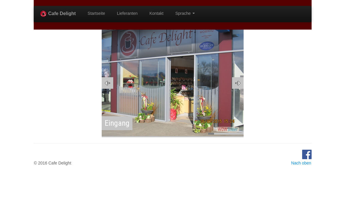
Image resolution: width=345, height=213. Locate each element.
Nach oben (301, 163)
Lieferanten (127, 13)
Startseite (96, 13)
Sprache (185, 13)
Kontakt (156, 13)
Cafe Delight (58, 13)
